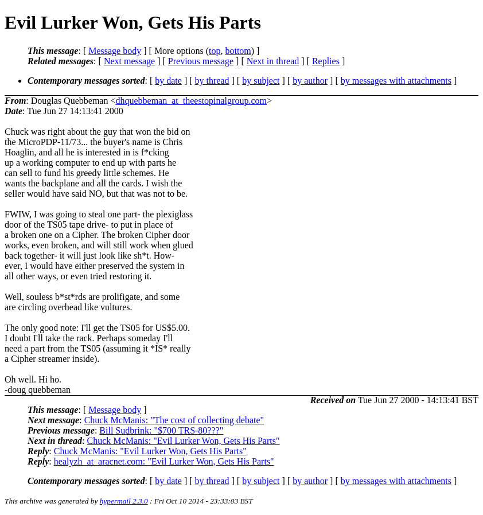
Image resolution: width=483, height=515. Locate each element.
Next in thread (273, 61)
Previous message (200, 61)
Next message (129, 61)
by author (310, 80)
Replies (326, 61)
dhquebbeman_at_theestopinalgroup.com (190, 101)
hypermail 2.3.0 (124, 501)
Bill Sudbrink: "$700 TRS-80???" (161, 430)
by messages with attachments (396, 80)
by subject (260, 80)
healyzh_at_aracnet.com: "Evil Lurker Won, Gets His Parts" (164, 461)
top (214, 51)
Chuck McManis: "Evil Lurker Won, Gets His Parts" (183, 441)
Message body (114, 51)
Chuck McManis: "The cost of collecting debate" (174, 420)
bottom (238, 51)
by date (168, 80)
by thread (212, 80)
